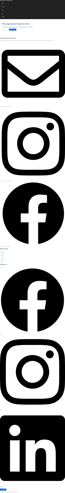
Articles (3, 10)
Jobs (2, 13)
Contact (3, 16)
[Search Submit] (10, 30)
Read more (52, 40)
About (3, 3)
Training (3, 6)
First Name (2, 486)
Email (1, 487)
